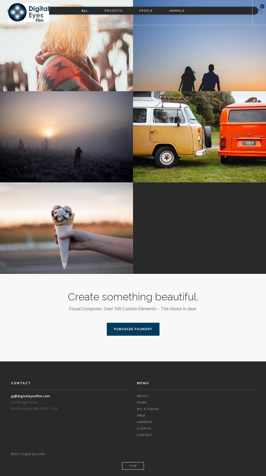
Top (133, 466)
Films (131, 12)
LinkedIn (193, 12)
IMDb (175, 12)
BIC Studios (154, 12)
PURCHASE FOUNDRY (133, 329)
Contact (236, 12)
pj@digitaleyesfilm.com (30, 396)
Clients (214, 12)
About (114, 12)
